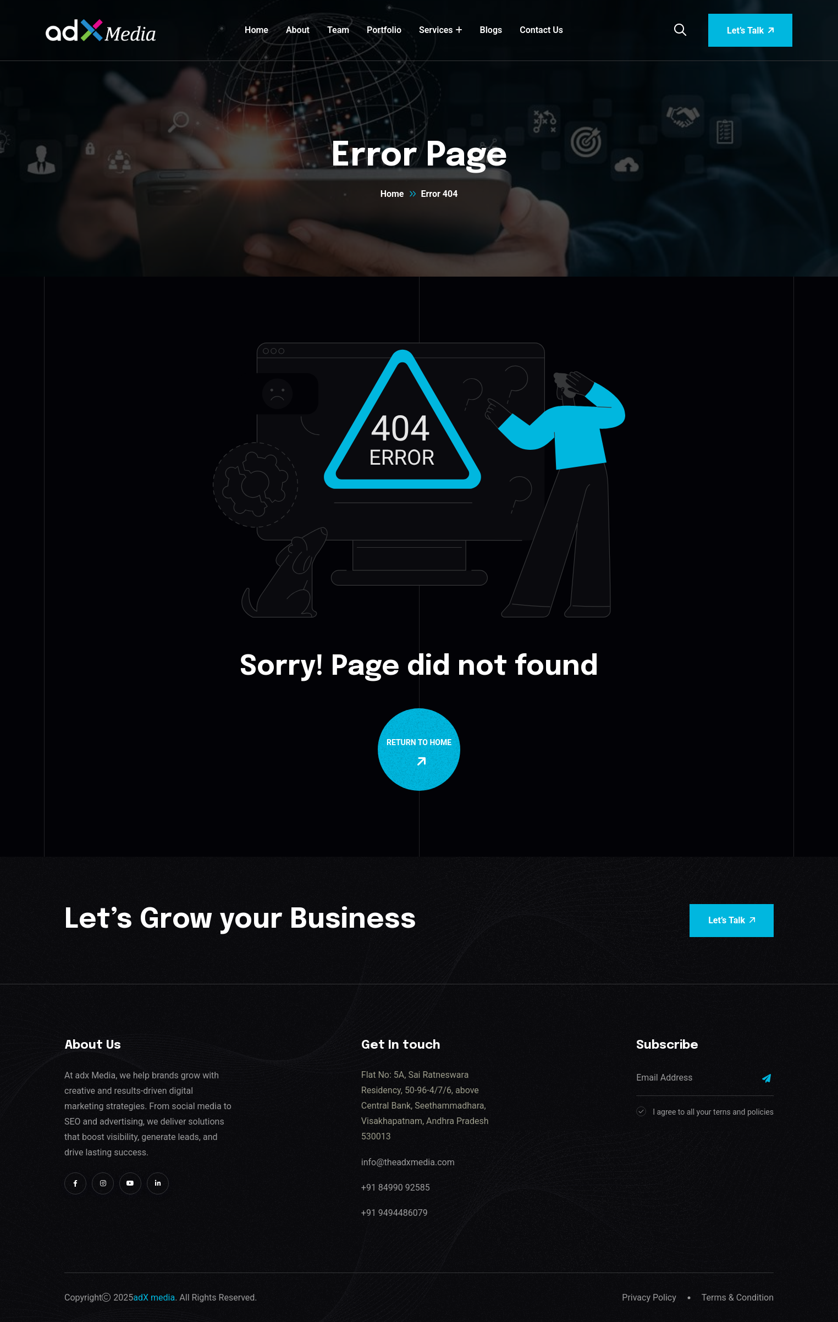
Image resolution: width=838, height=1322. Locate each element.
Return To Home (421, 753)
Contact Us (541, 30)
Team (338, 30)
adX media (154, 1297)
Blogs (491, 30)
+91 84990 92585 (395, 1187)
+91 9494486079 (394, 1213)
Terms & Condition (738, 1297)
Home (256, 30)
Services (436, 30)
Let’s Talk (750, 30)
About (298, 30)
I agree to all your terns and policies (713, 1112)
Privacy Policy (649, 1297)
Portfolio (384, 30)
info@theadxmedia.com (408, 1162)
